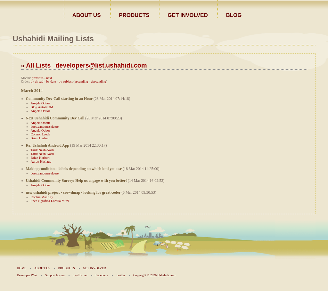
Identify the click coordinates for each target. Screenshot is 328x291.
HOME (21, 268)
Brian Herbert (40, 138)
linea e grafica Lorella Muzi (50, 201)
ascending (81, 81)
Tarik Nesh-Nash (42, 150)
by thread (37, 81)
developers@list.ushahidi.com (101, 65)
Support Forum (55, 275)
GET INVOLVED (188, 15)
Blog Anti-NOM (42, 107)
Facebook (101, 275)
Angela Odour (40, 123)
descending (98, 81)
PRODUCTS (134, 15)
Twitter (120, 275)
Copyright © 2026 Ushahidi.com (154, 275)
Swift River (80, 275)
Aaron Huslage (41, 161)
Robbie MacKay (42, 197)
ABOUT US (86, 15)
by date (51, 81)
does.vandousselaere (45, 126)
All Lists (38, 65)
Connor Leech (40, 134)
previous (37, 78)
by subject (66, 81)
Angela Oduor (40, 103)
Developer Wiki (27, 275)
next (49, 78)
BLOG (234, 15)
